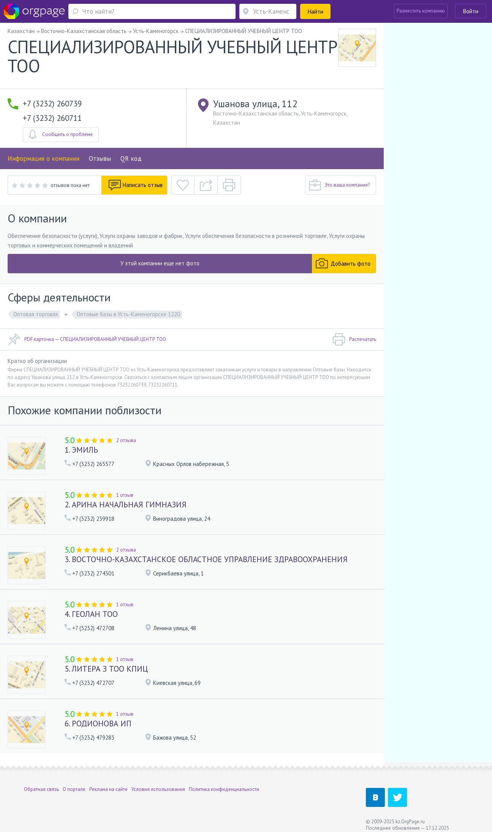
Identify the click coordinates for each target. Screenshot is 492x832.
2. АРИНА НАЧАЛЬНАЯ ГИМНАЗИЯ (126, 504)
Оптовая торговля (35, 314)
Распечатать (354, 339)
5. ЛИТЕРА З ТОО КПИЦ (106, 669)
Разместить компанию (421, 11)
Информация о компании (43, 158)
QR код (131, 158)
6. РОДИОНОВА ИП (98, 723)
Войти (470, 11)
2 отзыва (126, 440)
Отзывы (100, 158)
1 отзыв (124, 495)
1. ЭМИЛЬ (81, 450)
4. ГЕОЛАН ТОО (91, 614)
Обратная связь (41, 783)
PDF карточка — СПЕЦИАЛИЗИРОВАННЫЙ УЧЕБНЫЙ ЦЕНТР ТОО (87, 339)
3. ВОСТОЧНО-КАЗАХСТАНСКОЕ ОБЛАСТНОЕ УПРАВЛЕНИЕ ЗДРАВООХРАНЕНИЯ (206, 559)
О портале (74, 783)
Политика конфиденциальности (224, 783)
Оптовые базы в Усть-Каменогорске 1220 (128, 314)
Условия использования (158, 783)
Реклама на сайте (108, 783)
